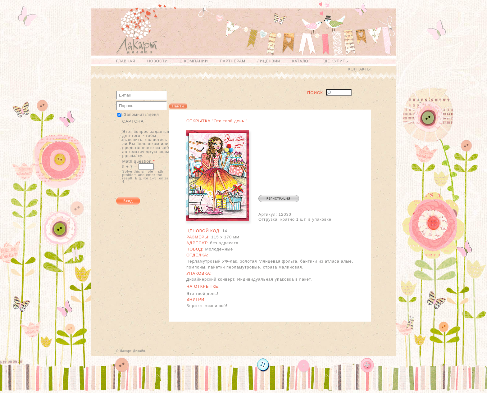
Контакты (359, 69)
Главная (125, 61)
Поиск (315, 93)
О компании (194, 61)
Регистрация (278, 198)
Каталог (301, 61)
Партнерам (232, 61)
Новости (157, 61)
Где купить (335, 61)
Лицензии (268, 61)
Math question (138, 161)
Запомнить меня (141, 114)
